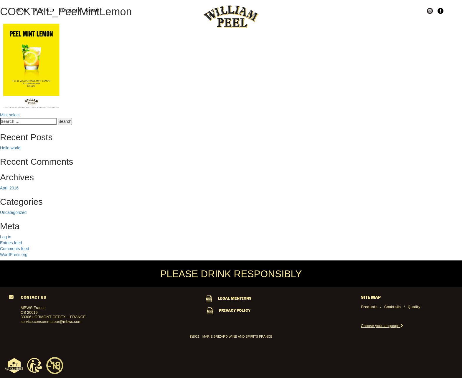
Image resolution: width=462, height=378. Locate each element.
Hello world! (11, 148)
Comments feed (14, 248)
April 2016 (9, 188)
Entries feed (11, 242)
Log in (5, 237)
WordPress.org (13, 254)
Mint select (10, 115)
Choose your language (382, 325)
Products (70, 10)
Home (21, 10)
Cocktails (43, 10)
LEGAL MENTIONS (228, 298)
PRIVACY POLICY (228, 310)
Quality (94, 10)
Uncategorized (13, 212)
